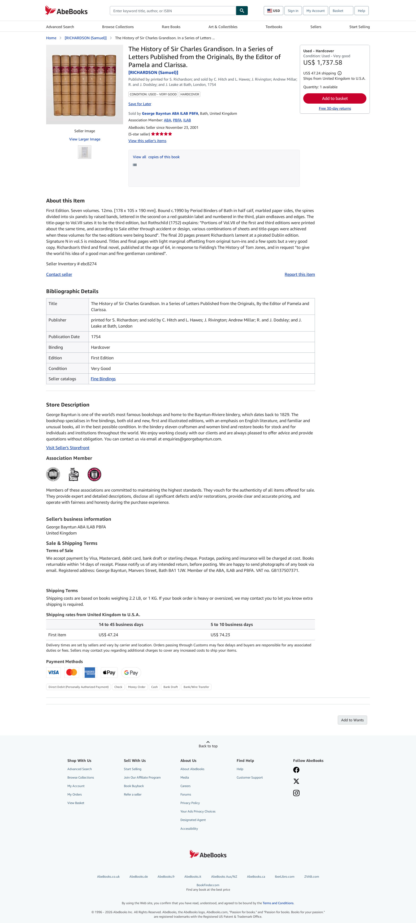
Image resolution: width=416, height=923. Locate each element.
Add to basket (335, 98)
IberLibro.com (284, 876)
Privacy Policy (190, 803)
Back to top (208, 746)
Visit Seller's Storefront (67, 447)
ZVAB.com (311, 876)
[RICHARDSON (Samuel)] (86, 38)
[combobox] (173, 10)
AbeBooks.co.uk (108, 876)
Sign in (293, 10)
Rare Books (171, 26)
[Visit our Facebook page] (296, 770)
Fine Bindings (103, 378)
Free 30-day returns (335, 108)
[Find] (242, 10)
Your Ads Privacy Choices (197, 811)
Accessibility (189, 829)
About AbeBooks (192, 769)
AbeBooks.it (192, 876)
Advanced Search (60, 26)
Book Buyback (134, 786)
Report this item (300, 274)
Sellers (315, 26)
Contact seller (59, 274)
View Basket (75, 803)
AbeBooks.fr (166, 876)
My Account (315, 10)
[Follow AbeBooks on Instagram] (296, 793)
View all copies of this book (156, 156)
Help (361, 10)
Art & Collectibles (223, 26)
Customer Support (250, 777)
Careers (185, 786)
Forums (185, 794)
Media (184, 777)
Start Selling (359, 26)
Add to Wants (352, 720)
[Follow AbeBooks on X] (296, 782)
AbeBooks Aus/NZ (224, 876)
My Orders (74, 794)
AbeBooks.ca (256, 876)
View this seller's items (147, 140)
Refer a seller (132, 794)
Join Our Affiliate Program (142, 777)
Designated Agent (193, 820)
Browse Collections (118, 26)
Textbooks (274, 26)
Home (51, 38)
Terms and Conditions (278, 903)
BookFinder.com (208, 887)
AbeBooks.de (138, 876)
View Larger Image (84, 139)
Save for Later (139, 103)
